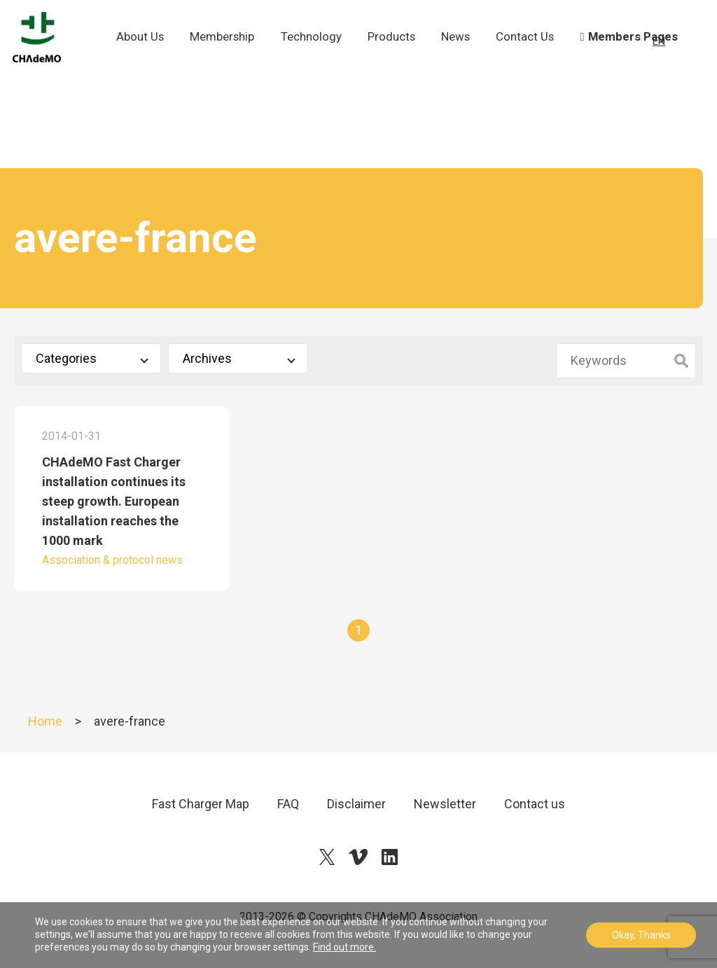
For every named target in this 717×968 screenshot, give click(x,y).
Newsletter (445, 803)
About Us (147, 62)
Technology (316, 53)
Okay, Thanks (641, 935)
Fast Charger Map (200, 803)
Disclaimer (356, 803)
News (461, 53)
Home (45, 721)
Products (397, 53)
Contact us (534, 803)
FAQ (288, 803)
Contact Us (530, 62)
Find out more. (344, 947)
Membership (228, 53)
